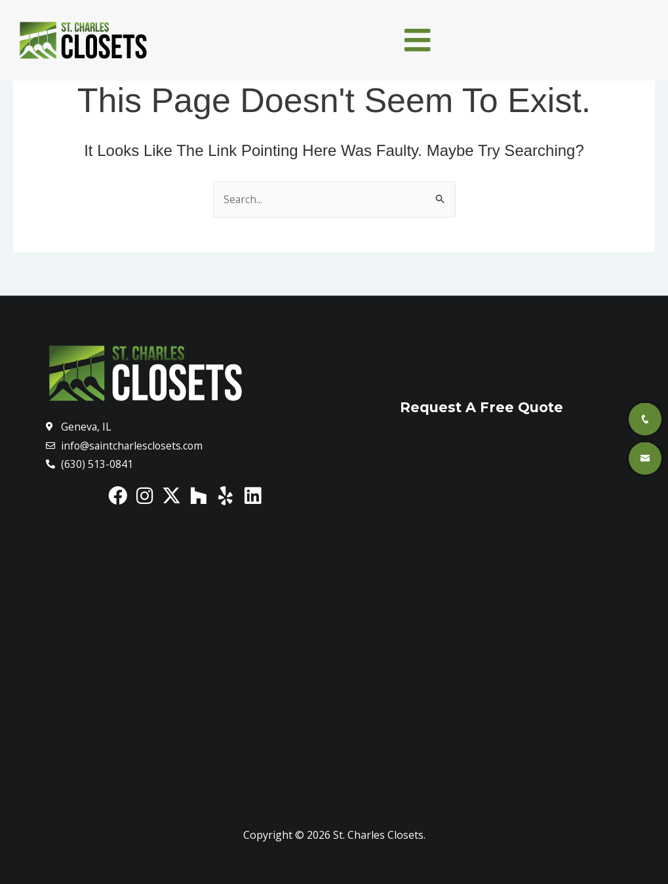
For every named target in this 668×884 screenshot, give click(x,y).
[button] (417, 40)
